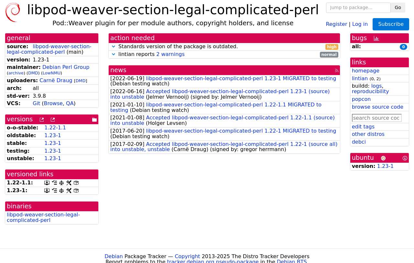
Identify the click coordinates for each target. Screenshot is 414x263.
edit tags (363, 127)
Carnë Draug (55, 80)
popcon (361, 99)
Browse (53, 103)
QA (70, 103)
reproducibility (370, 91)
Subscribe (391, 24)
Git (36, 103)
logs (376, 86)
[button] (113, 46)
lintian (360, 78)
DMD (33, 73)
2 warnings (170, 54)
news (118, 70)
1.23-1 (52, 135)
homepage (365, 71)
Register (336, 24)
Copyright (187, 256)
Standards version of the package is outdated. (224, 46)
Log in (360, 24)
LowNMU (51, 73)
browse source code (377, 107)
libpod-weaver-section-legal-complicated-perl (49, 49)
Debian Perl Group (66, 67)
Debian (113, 256)
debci (359, 142)
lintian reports (224, 54)
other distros (368, 134)
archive (16, 73)
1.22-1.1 (55, 128)
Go (398, 7)
